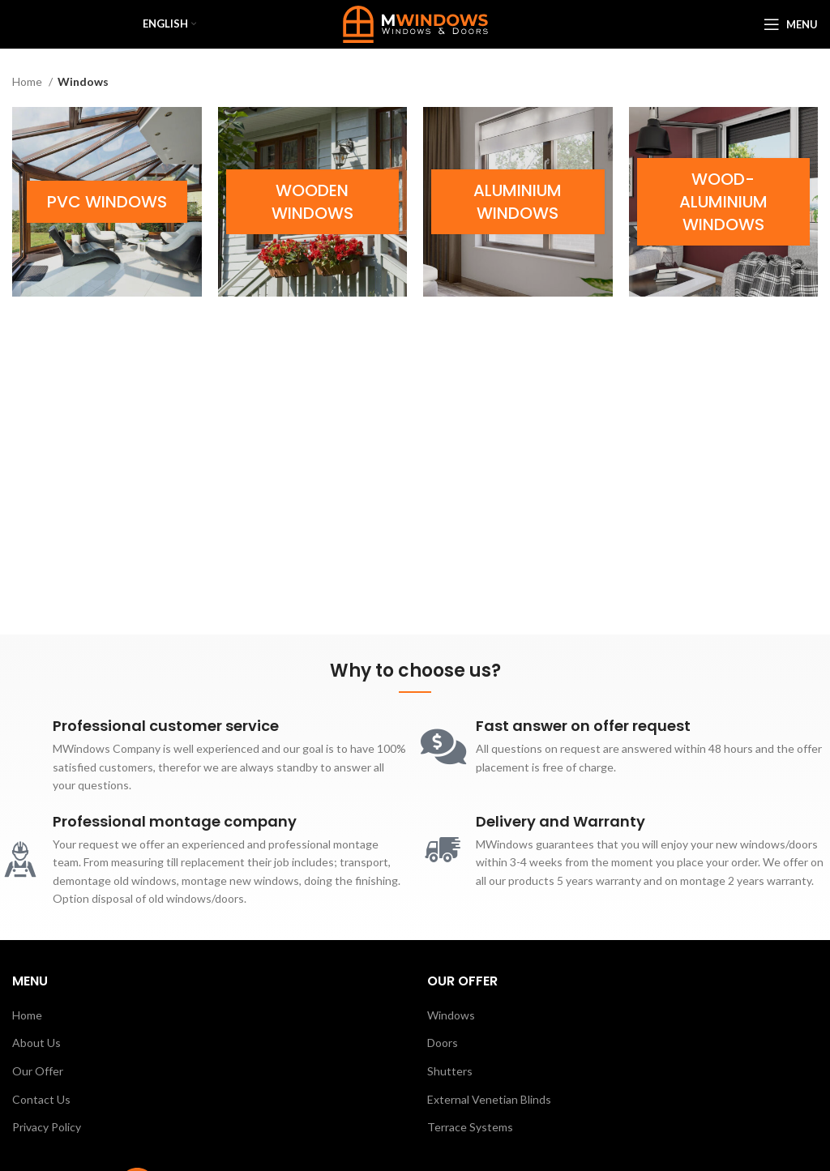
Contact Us (41, 1099)
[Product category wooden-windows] (313, 202)
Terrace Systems (470, 1127)
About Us (36, 1042)
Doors (442, 1042)
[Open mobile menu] (790, 24)
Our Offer (37, 1071)
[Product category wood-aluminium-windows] (724, 202)
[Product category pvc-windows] (107, 202)
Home (28, 81)
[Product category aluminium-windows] (518, 202)
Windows (451, 1015)
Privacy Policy (46, 1127)
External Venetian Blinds (489, 1099)
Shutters (450, 1071)
